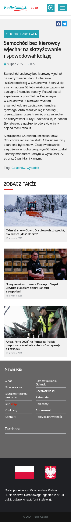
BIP (7, 403)
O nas (8, 380)
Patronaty (42, 397)
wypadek (33, 168)
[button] (58, 23)
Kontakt (10, 416)
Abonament (43, 410)
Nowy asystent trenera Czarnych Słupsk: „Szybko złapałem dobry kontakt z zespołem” (32, 287)
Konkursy (11, 410)
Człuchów (18, 168)
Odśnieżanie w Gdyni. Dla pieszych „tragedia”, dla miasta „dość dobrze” (35, 232)
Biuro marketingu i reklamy (16, 395)
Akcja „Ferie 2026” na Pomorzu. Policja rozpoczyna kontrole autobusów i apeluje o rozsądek (33, 345)
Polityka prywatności (49, 416)
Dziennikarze (13, 387)
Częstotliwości (45, 390)
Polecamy (42, 403)
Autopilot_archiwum (21, 34)
